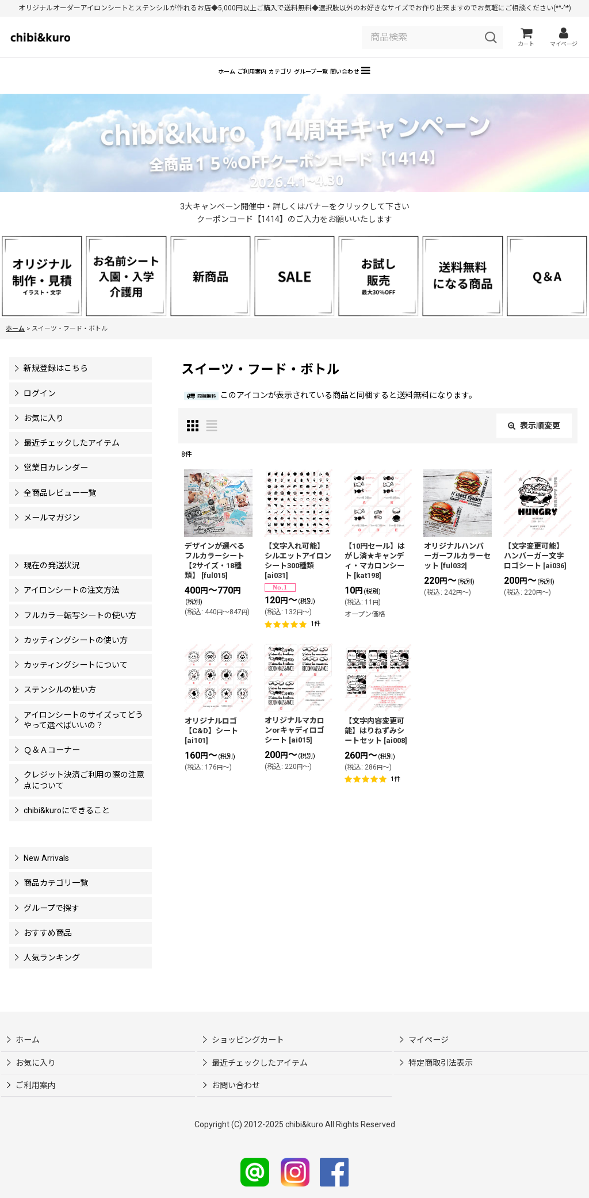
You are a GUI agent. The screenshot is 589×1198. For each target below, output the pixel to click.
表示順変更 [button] (534, 442)
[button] (451, 86)
